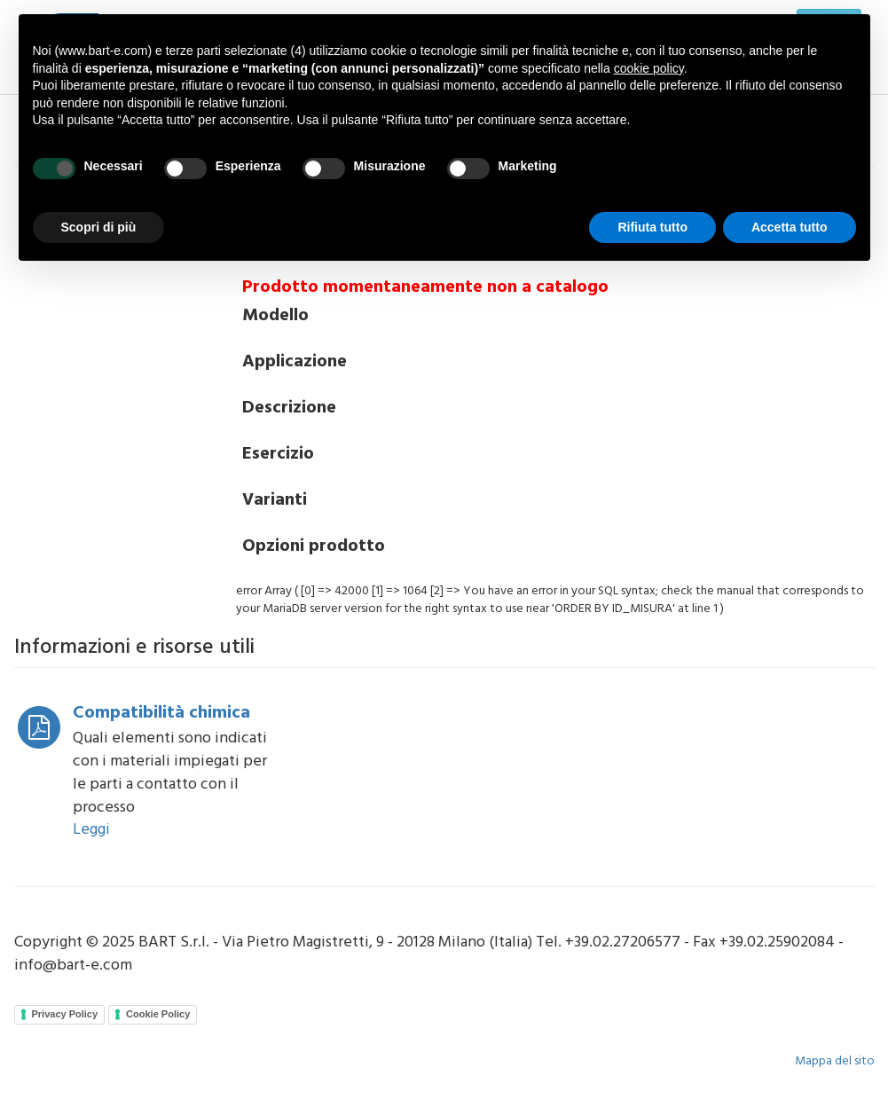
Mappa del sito (835, 1061)
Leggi (91, 830)
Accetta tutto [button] (789, 227)
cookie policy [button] (649, 68)
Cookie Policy (158, 1014)
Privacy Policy (65, 1014)
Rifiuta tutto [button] (652, 227)
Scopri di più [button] (99, 227)
